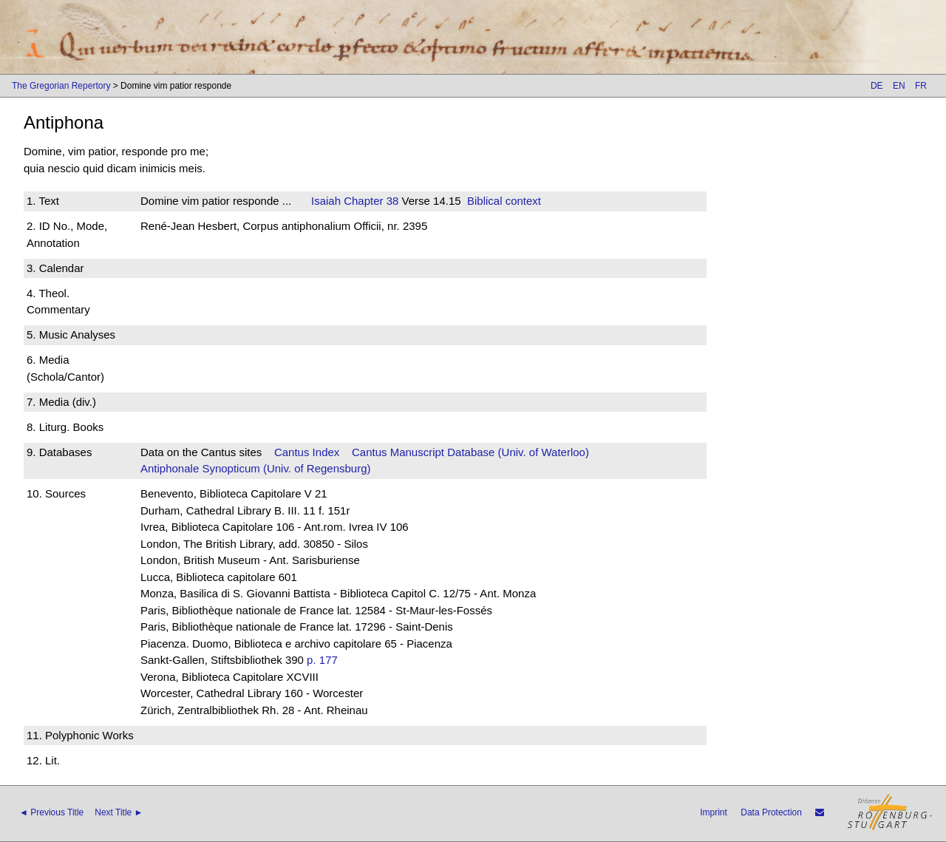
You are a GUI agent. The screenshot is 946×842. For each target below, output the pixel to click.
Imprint (713, 812)
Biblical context (504, 200)
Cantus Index (306, 452)
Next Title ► (119, 812)
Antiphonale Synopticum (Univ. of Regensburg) (255, 468)
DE (877, 86)
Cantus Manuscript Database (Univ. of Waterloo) (470, 452)
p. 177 (322, 659)
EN (899, 86)
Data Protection (771, 812)
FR (921, 86)
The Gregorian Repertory (61, 86)
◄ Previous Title (51, 812)
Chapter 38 (369, 200)
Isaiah (326, 200)
